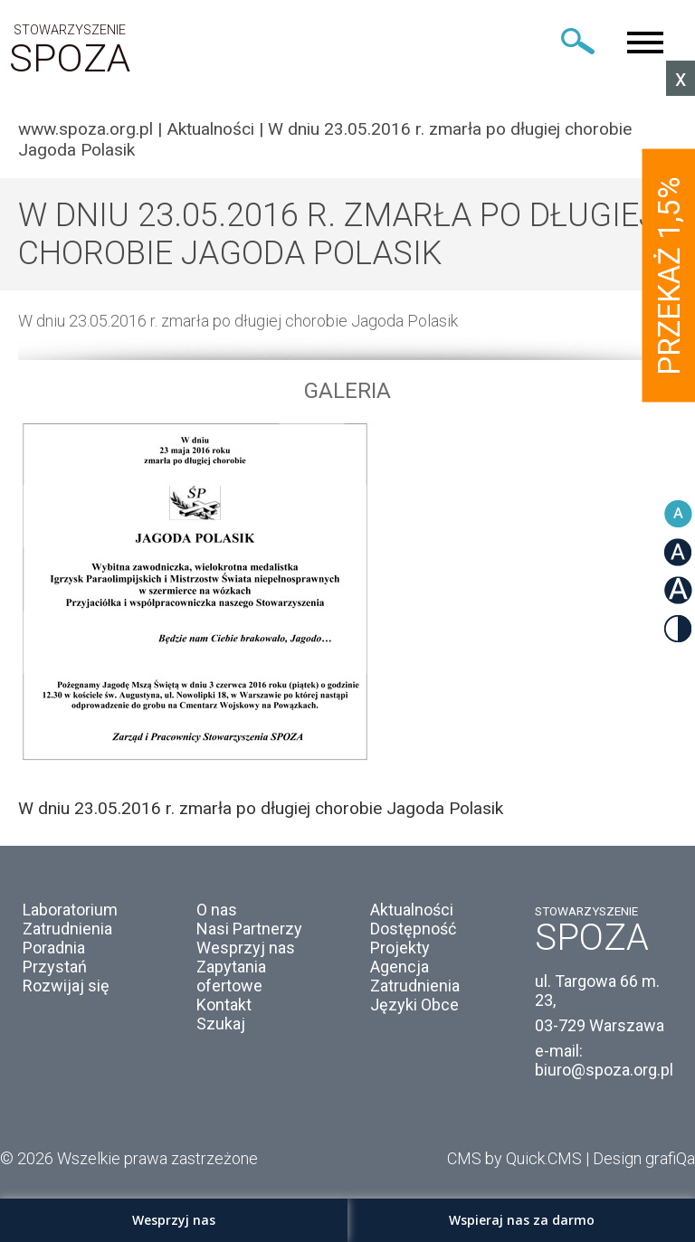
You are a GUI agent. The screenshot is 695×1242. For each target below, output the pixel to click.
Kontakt (224, 1004)
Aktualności (210, 129)
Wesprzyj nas (245, 947)
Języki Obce (414, 1004)
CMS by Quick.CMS (514, 1158)
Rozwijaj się (66, 985)
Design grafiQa (644, 1158)
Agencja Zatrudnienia (415, 976)
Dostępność (413, 928)
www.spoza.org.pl (85, 129)
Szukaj (220, 1023)
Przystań (55, 966)
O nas (216, 909)
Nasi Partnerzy (249, 928)
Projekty (400, 947)
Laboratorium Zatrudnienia (70, 919)
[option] (347, 620)
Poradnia (54, 947)
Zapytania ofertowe (231, 976)
